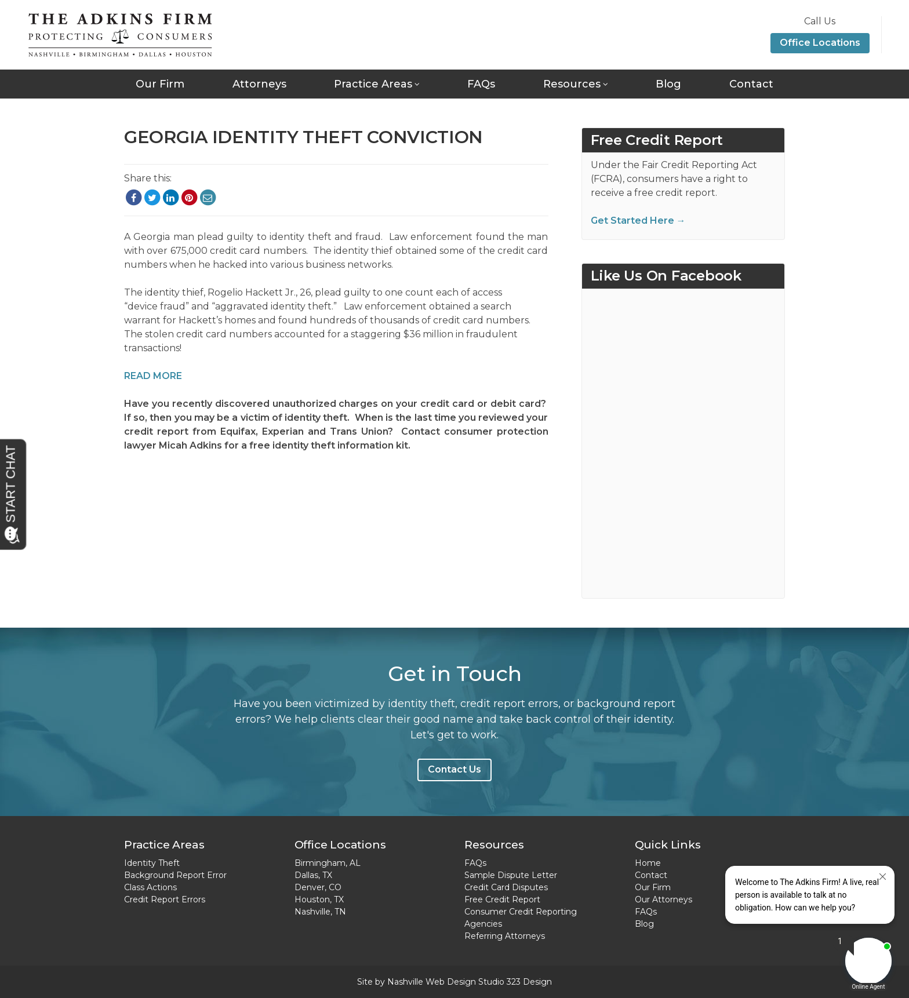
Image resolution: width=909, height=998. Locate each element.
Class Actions (150, 887)
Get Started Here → (638, 220)
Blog (668, 84)
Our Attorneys (663, 899)
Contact (751, 84)
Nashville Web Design (431, 982)
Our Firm (160, 84)
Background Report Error (175, 875)
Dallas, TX (313, 875)
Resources (572, 84)
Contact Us (454, 769)
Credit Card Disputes (506, 887)
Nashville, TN (320, 911)
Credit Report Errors (164, 899)
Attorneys (259, 84)
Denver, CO (317, 887)
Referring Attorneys (504, 936)
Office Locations (820, 42)
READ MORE (153, 375)
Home (648, 863)
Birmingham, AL (327, 863)
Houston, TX (319, 899)
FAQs (481, 84)
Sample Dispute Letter (510, 875)
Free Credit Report (502, 899)
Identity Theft (152, 863)
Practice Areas (373, 84)
